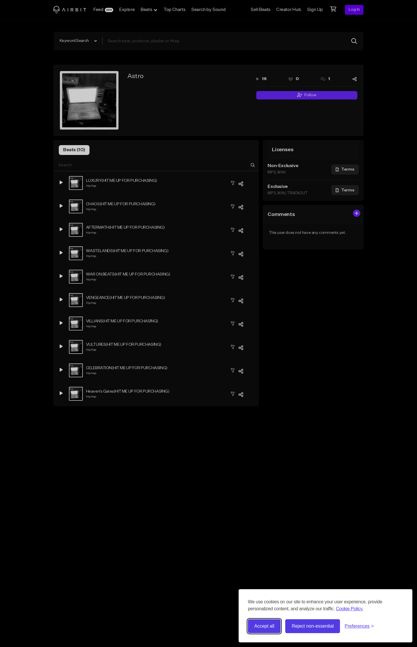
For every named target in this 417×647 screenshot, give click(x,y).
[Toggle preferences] (359, 626)
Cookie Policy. (349, 608)
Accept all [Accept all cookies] (264, 626)
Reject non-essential (313, 626)
